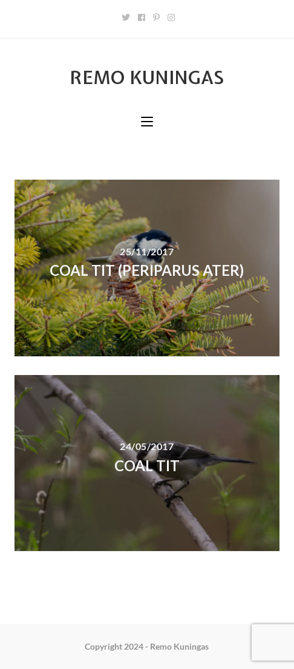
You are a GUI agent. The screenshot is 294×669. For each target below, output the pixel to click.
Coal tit (147, 465)
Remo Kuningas (147, 77)
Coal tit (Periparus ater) (147, 270)
